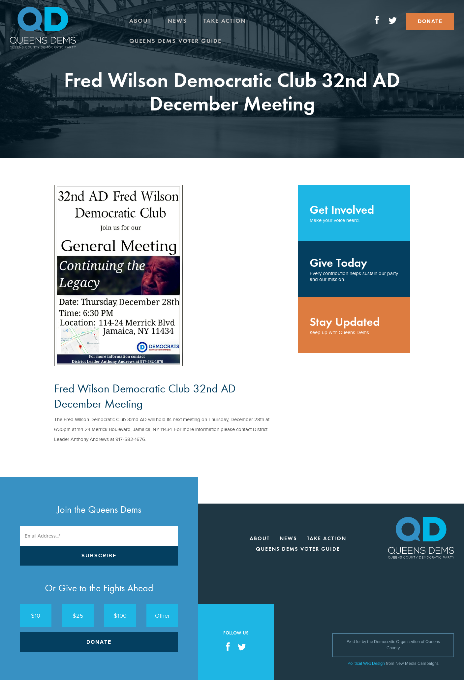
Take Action (224, 20)
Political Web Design (366, 663)
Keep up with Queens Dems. (354, 325)
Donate (430, 21)
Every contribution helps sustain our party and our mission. (354, 269)
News (177, 20)
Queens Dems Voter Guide (175, 41)
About (140, 20)
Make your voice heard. (354, 212)
